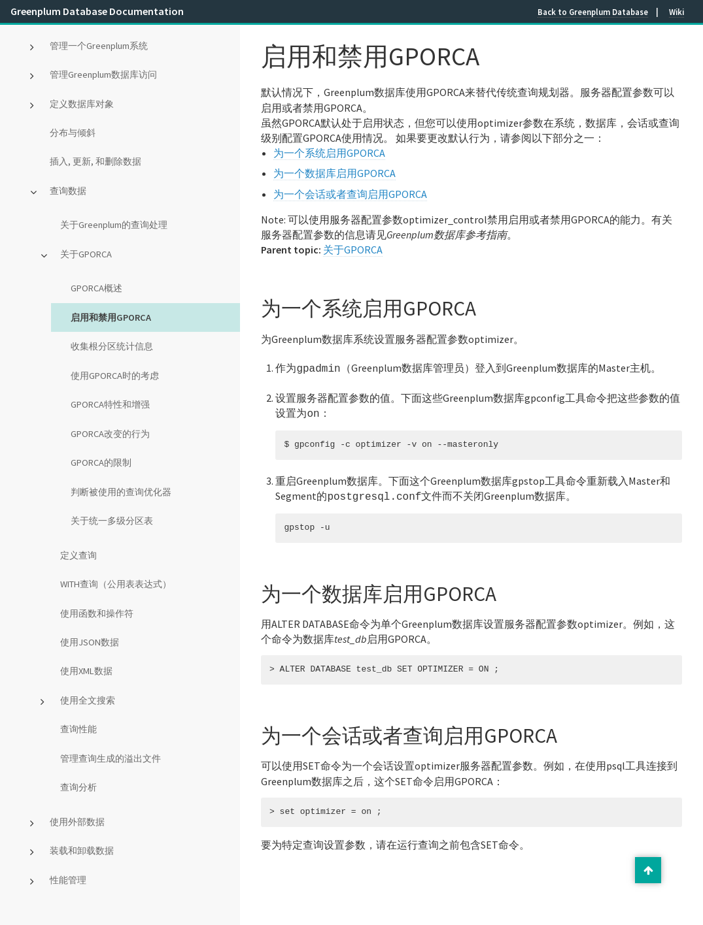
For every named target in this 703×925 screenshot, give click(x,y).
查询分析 (78, 787)
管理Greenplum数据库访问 (103, 74)
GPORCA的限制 (101, 462)
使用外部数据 (77, 822)
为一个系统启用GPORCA (329, 152)
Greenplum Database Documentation (97, 11)
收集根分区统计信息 (112, 346)
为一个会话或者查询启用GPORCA (350, 194)
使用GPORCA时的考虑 (115, 375)
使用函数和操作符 (96, 613)
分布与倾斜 (72, 132)
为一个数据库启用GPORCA (334, 173)
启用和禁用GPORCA (111, 317)
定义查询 (78, 555)
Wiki (676, 12)
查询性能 (78, 729)
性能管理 (68, 880)
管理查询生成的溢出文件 (110, 758)
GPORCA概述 (96, 288)
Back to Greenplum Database (593, 12)
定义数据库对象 (82, 104)
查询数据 (68, 191)
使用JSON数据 (89, 642)
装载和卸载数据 (82, 850)
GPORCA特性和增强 (110, 404)
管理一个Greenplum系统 (99, 46)
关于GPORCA (86, 254)
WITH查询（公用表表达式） (115, 584)
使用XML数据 (86, 671)
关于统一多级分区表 (112, 521)
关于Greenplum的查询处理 (113, 225)
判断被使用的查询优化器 (121, 492)
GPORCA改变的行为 (110, 434)
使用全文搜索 (87, 700)
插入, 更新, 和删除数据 (95, 161)
